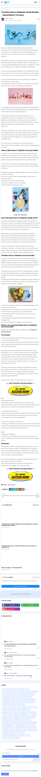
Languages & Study (18, 717)
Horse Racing (32, 712)
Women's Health (15, 738)
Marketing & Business (8, 720)
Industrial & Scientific (13, 714)
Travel (28, 735)
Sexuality (24, 727)
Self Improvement (31, 725)
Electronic (5, 704)
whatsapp (31, 605)
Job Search (33, 714)
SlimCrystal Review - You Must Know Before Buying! (18, 675)
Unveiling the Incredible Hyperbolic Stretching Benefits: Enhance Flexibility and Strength (20, 524)
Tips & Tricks (21, 732)
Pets (4, 725)
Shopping (5, 730)
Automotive (34, 691)
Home (2, 7)
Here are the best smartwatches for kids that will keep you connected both (20, 655)
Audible (28, 691)
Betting (32, 694)
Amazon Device (11, 689)
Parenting (14, 722)
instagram (12, 609)
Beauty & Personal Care (22, 694)
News (29, 720)
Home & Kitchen (23, 712)
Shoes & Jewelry (32, 727)
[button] (39, 2)
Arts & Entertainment (7, 691)
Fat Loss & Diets (20, 704)
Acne (4, 689)
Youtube (30, 609)
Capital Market (6, 699)
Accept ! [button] (5, 774)
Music (24, 720)
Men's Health (18, 720)
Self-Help (18, 727)
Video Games (6, 738)
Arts (28, 689)
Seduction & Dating (20, 725)
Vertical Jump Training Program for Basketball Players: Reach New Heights (21, 666)
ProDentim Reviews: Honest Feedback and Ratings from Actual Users (20, 645)
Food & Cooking (22, 707)
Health (18, 709)
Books (12, 696)
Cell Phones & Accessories (22, 699)
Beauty (13, 694)
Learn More (34, 770)
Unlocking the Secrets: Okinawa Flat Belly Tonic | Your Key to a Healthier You (19, 546)
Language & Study (7, 717)
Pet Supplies (33, 722)
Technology (5, 732)
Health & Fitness (9, 7)
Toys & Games (21, 735)
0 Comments (35, 577)
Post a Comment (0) (20, 586)
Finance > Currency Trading (9, 707)
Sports (24, 730)
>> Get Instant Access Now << (20, 383)
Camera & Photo (28, 696)
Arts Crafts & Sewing (19, 691)
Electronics (12, 704)
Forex (29, 707)
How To (4, 714)
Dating (18, 702)
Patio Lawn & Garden (24, 722)
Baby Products (6, 694)
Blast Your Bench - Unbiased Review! (12, 567)
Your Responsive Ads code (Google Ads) (20, 594)
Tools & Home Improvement (9, 735)
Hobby (15, 712)
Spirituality (18, 730)
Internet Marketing (24, 714)
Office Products (6, 722)
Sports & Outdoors (32, 730)
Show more (36, 505)
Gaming (34, 707)
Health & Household (7, 712)
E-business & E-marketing (28, 702)
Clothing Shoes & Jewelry (9, 702)
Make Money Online (30, 717)
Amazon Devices (21, 689)
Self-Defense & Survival (8, 727)
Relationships (10, 725)
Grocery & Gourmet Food (9, 709)
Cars (13, 699)
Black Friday (6, 696)
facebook (12, 605)
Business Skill (19, 696)
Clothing (33, 699)
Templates (13, 732)
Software (12, 730)
